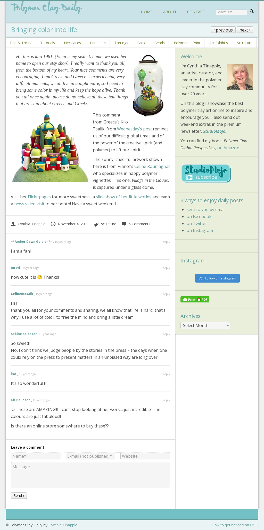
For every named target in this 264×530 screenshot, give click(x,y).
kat (13, 374)
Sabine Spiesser (24, 334)
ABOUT (170, 11)
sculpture (108, 223)
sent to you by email (206, 209)
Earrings (121, 42)
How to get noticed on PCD (235, 525)
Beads (159, 42)
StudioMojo (214, 131)
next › (245, 30)
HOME (147, 11)
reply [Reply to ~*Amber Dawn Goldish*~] (166, 242)
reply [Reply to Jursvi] (166, 268)
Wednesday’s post (134, 129)
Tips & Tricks (20, 42)
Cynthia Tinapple (28, 223)
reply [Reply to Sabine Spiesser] (166, 334)
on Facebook (199, 216)
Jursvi (15, 268)
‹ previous (223, 30)
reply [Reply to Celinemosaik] (166, 294)
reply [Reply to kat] (166, 374)
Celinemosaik (22, 294)
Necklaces (72, 42)
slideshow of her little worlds (123, 197)
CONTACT (196, 11)
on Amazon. (228, 148)
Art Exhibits (218, 42)
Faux (141, 42)
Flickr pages (39, 197)
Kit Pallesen (20, 400)
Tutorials (47, 42)
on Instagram (200, 230)
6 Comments (135, 223)
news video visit (29, 204)
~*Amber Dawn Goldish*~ (31, 241)
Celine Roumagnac (152, 166)
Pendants (98, 42)
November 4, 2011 (70, 223)
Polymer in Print (187, 42)
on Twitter (197, 223)
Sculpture (244, 42)
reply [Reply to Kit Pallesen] (166, 400)
